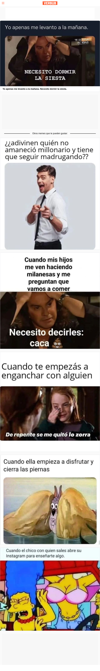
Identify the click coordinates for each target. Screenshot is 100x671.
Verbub (50, 3)
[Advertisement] (50, 112)
